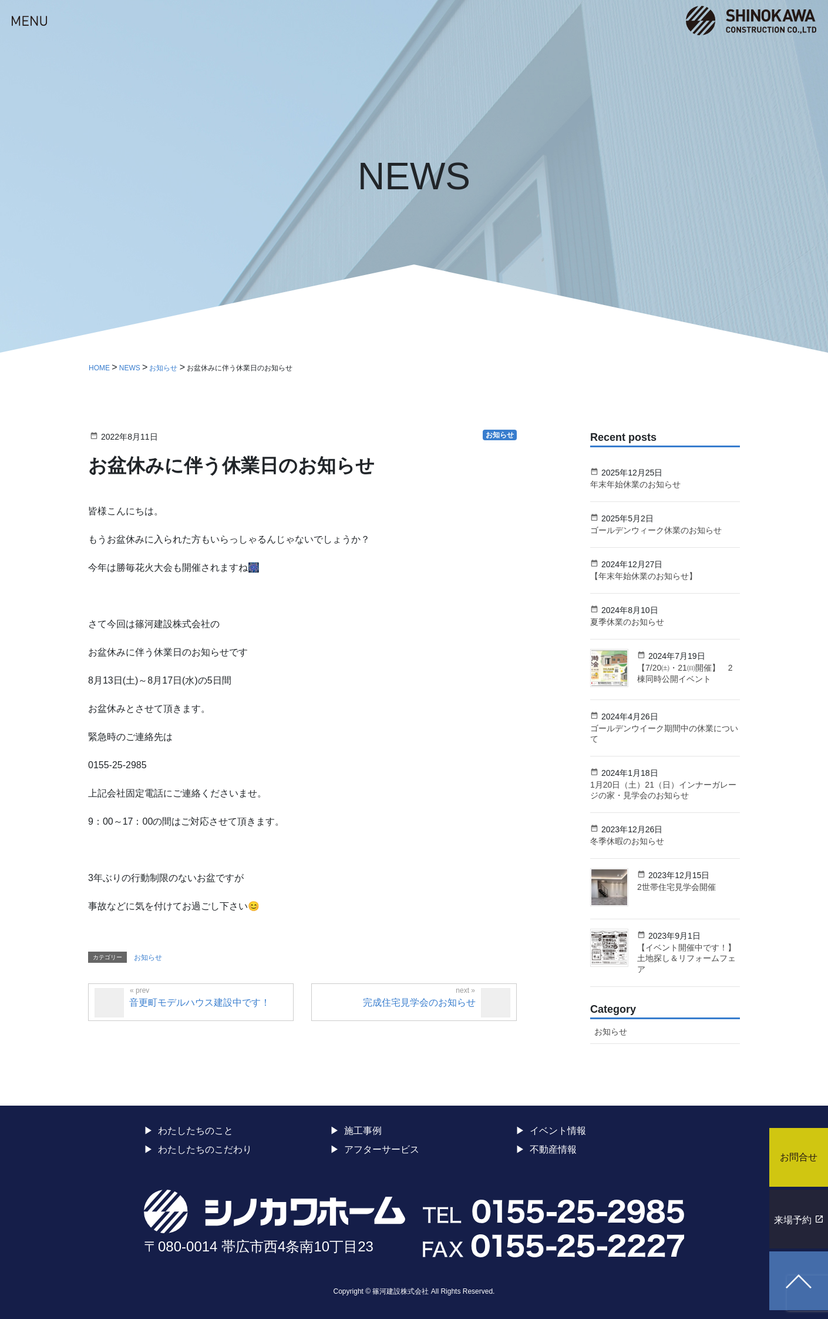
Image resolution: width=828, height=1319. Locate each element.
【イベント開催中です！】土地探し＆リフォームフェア (686, 958)
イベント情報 (558, 1131)
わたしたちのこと (195, 1131)
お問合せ (798, 1157)
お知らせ (148, 957)
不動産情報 (553, 1149)
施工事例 (363, 1131)
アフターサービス (381, 1149)
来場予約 (793, 1220)
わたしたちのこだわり (205, 1149)
